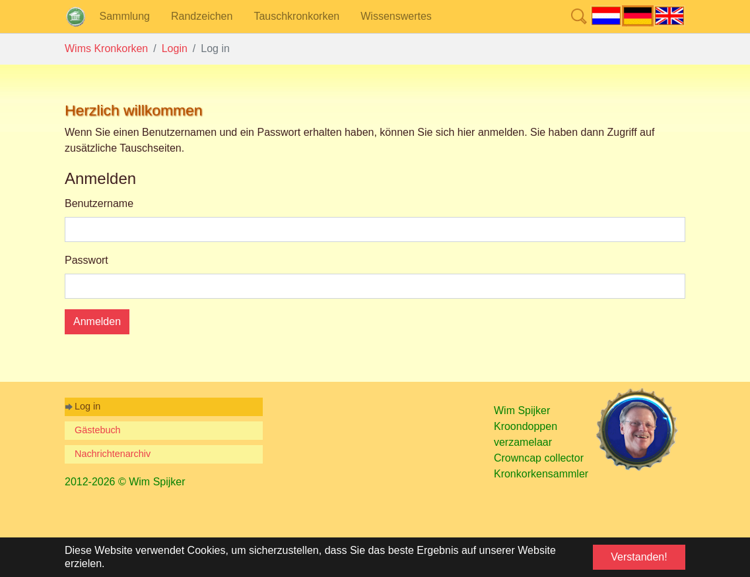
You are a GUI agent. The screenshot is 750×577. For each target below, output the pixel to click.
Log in (87, 406)
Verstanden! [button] (639, 556)
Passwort (86, 260)
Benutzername (99, 203)
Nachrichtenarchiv (113, 453)
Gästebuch (98, 430)
